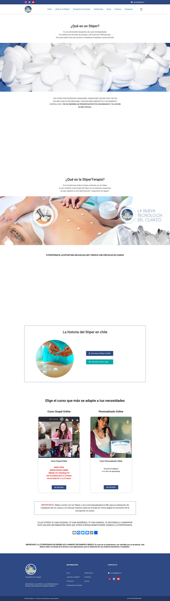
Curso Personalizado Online (111, 461)
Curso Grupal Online (59, 461)
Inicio (50, 9)
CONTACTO (112, 565)
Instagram (129, 9)
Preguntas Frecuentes (82, 9)
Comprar (118, 9)
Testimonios (99, 9)
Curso (109, 9)
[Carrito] (141, 9)
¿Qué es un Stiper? (63, 9)
